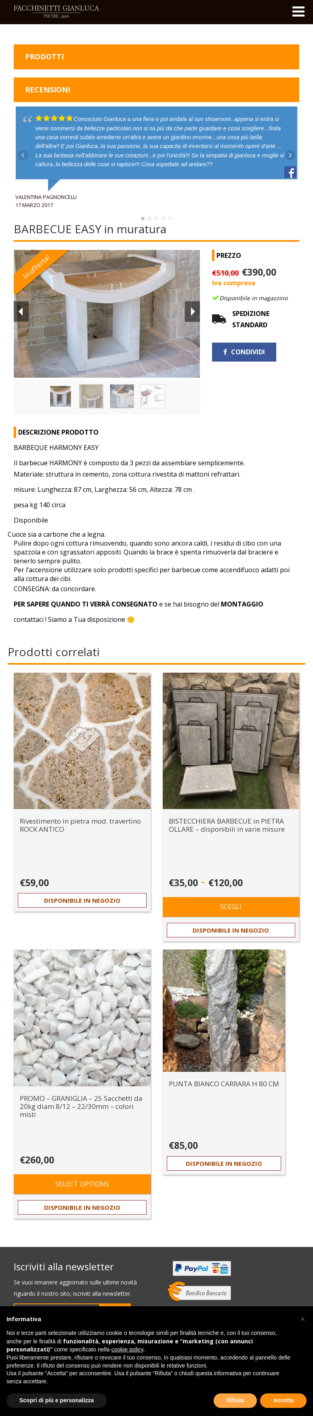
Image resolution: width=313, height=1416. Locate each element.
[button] (302, 1319)
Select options (82, 1184)
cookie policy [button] (127, 1349)
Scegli (231, 906)
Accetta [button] (283, 1400)
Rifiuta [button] (235, 1400)
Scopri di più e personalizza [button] (56, 1400)
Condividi (244, 351)
